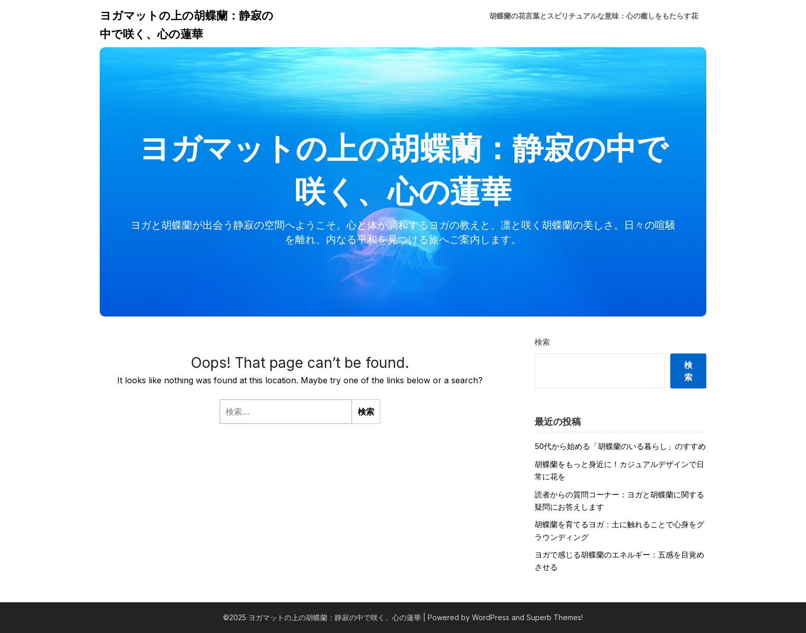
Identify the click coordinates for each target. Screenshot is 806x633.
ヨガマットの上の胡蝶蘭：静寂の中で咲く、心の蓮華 (186, 25)
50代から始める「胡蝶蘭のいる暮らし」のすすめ (620, 446)
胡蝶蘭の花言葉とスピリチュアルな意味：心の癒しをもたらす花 (593, 15)
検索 (542, 342)
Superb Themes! (554, 617)
